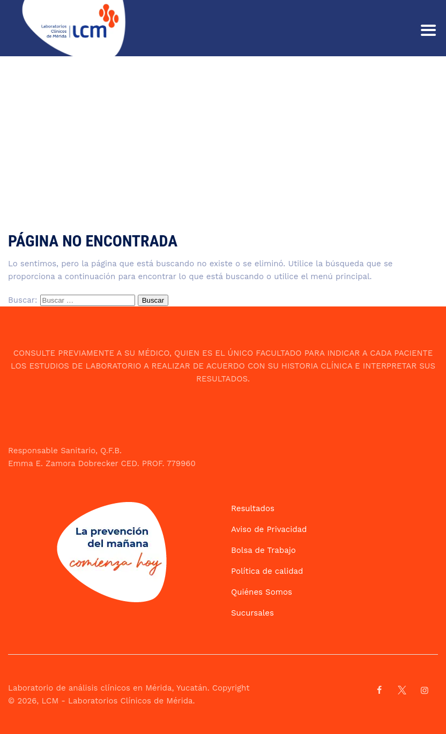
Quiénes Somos (261, 592)
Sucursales (252, 613)
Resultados (252, 508)
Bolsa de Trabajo (263, 550)
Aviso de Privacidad (269, 529)
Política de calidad (267, 571)
